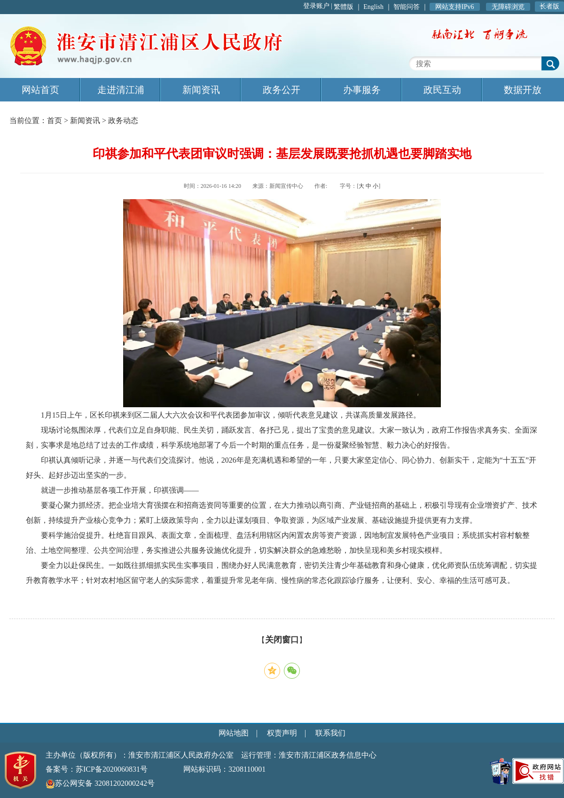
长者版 (549, 6)
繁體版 (343, 6)
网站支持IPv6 (454, 6)
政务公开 (281, 90)
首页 (54, 120)
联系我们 (330, 733)
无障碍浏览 (508, 6)
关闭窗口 (282, 639)
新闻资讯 (201, 90)
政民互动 (442, 90)
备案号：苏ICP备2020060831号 (97, 769)
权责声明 (282, 733)
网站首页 (40, 90)
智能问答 (406, 6)
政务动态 (123, 120)
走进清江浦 (120, 90)
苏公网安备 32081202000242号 (100, 783)
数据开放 (522, 90)
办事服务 (362, 90)
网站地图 (234, 733)
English (373, 6)
